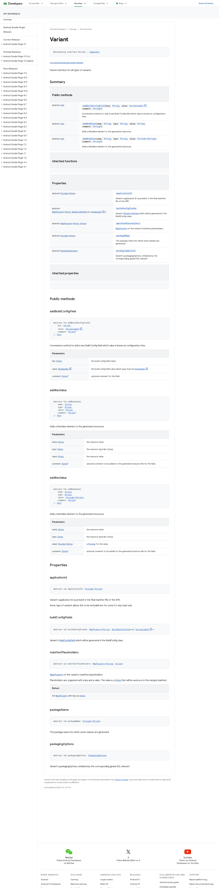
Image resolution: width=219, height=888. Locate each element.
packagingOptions (125, 250)
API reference (11, 14)
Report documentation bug (201, 884)
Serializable (140, 369)
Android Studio (206, 3)
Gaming (74, 879)
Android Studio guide (169, 882)
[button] (18, 44)
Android (44, 879)
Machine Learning (79, 884)
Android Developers (58, 29)
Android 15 (135, 879)
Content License (121, 779)
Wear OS (104, 884)
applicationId (124, 193)
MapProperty (122, 228)
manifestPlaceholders (128, 223)
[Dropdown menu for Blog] (127, 3)
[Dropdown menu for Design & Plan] (67, 3)
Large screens (106, 879)
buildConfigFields (126, 208)
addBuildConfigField (94, 106)
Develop (73, 29)
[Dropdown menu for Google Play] (108, 3)
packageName (123, 235)
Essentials (34, 3)
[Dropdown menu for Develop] (86, 3)
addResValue (89, 123)
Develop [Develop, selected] (78, 3)
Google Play (99, 3)
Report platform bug (198, 879)
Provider (92, 544)
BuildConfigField (131, 213)
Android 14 (135, 884)
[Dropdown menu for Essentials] (43, 3)
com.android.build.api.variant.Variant (66, 62)
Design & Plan (56, 3)
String (118, 680)
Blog (121, 3)
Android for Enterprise (50, 884)
